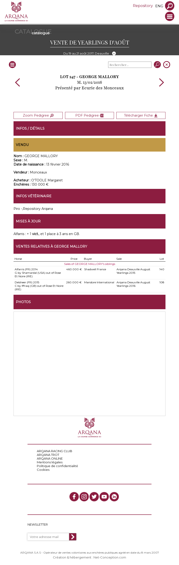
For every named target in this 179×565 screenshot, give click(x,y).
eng (159, 6)
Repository (143, 5)
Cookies (43, 469)
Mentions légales (49, 462)
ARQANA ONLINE (50, 458)
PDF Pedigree (89, 115)
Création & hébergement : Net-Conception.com (89, 557)
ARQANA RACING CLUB (54, 451)
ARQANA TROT (48, 455)
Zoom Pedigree (38, 115)
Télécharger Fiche (141, 115)
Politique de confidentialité (57, 466)
